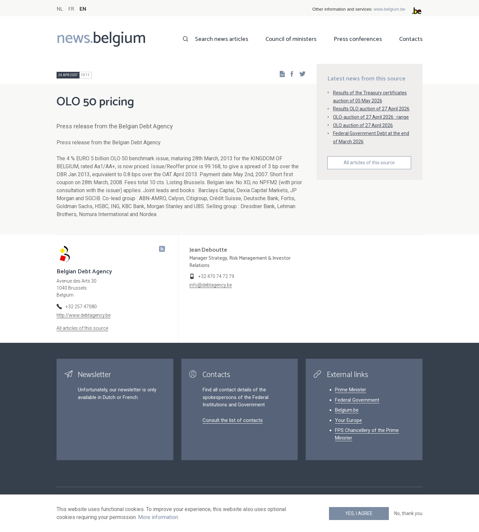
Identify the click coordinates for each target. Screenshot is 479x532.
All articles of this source (369, 162)
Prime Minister (350, 390)
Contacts (410, 39)
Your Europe (348, 420)
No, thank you (408, 513)
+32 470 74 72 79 (216, 276)
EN (83, 9)
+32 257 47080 (81, 306)
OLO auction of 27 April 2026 (363, 125)
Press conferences (358, 39)
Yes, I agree (359, 513)
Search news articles (221, 39)
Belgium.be (347, 410)
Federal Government (357, 400)
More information (158, 517)
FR (71, 9)
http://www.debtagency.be (83, 315)
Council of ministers (290, 39)
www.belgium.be (389, 9)
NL (60, 9)
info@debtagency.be (210, 285)
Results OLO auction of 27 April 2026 (371, 108)
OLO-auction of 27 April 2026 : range (371, 117)
